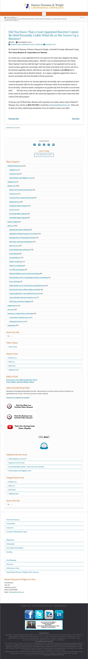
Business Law (50, 44)
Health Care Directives (16, 261)
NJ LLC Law (13, 209)
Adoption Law (13, 170)
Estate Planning (14, 253)
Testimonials (11, 325)
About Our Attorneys (13, 520)
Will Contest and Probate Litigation (20, 301)
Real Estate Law (47, 605)
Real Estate (11, 366)
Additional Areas (13, 370)
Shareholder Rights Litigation (18, 217)
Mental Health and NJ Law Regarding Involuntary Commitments (28, 277)
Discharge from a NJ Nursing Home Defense (22, 237)
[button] (44, 14)
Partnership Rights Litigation (18, 213)
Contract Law (13, 193)
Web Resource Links (12, 568)
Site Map (9, 552)
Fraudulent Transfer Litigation (18, 205)
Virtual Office (10, 523)
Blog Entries (10, 540)
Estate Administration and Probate (19, 249)
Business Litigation (13, 127)
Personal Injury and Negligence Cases (20, 178)
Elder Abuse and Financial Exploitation (21, 241)
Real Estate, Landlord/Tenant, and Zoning (20, 313)
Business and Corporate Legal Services (26, 44)
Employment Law (14, 202)
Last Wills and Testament (16, 269)
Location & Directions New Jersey (16, 532)
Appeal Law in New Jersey (16, 463)
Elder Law (11, 225)
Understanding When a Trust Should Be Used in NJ (24, 293)
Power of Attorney (14, 281)
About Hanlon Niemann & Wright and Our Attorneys (22, 572)
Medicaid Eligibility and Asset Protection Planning (24, 273)
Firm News (11, 309)
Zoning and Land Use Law (17, 321)
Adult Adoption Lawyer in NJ (17, 459)
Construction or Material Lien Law (19, 317)
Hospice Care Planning (16, 265)
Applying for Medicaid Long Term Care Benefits (23, 233)
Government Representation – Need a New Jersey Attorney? (26, 466)
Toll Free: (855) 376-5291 (44, 154)
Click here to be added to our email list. (18, 397)
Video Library (12, 347)
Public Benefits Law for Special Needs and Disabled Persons (27, 285)
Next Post (75, 119)
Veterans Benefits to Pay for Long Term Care (22, 297)
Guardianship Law (15, 257)
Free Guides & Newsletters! (14, 548)
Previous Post (14, 119)
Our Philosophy (11, 560)
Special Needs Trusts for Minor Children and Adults (24, 289)
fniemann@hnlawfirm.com (60, 105)
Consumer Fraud (14, 174)
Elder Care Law (14, 245)
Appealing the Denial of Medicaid (19, 229)
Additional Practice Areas (15, 166)
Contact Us (10, 528)
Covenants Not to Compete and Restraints (21, 197)
